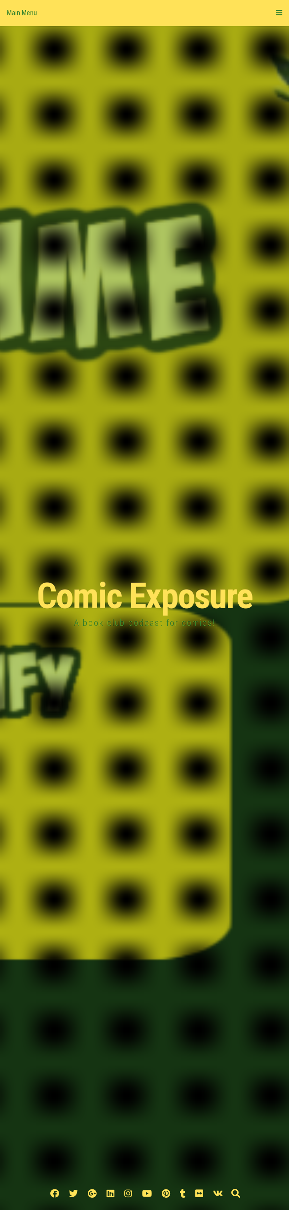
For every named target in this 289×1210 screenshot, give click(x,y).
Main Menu (144, 13)
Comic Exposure (145, 596)
